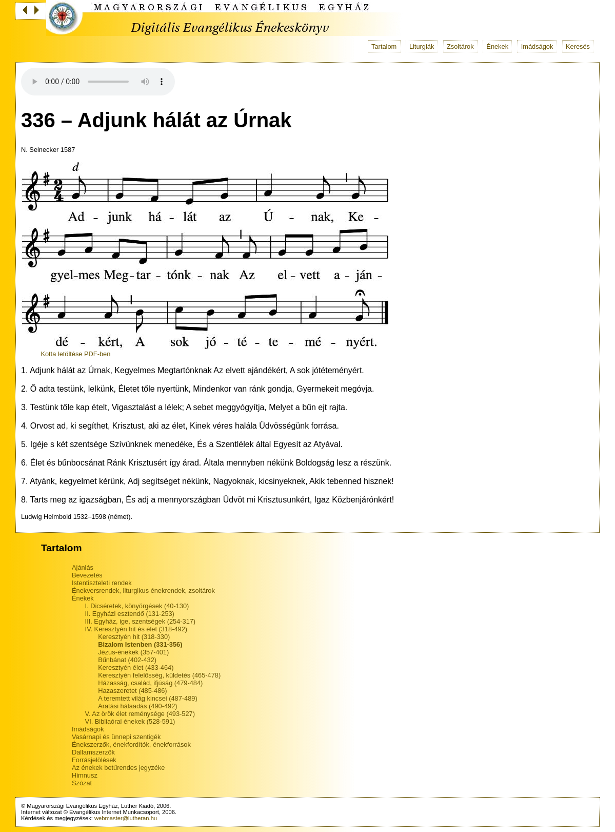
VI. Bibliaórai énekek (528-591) (130, 721)
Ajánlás (82, 567)
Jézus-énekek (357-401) (133, 652)
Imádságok (537, 46)
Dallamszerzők (93, 752)
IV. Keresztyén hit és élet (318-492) (136, 629)
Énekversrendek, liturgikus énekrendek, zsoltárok (143, 590)
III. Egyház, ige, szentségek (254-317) (140, 621)
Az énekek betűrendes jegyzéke (118, 767)
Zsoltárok (460, 46)
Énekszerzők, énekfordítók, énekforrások (131, 744)
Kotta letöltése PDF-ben (75, 354)
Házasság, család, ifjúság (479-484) (150, 683)
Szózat (82, 783)
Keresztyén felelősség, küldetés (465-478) (159, 675)
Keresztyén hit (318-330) (134, 637)
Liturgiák (421, 46)
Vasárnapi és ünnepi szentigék (116, 737)
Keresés (578, 46)
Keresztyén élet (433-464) (135, 667)
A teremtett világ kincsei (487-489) (147, 698)
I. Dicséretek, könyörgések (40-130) (137, 606)
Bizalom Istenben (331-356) (140, 644)
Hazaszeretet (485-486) (132, 690)
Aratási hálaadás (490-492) (137, 706)
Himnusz (84, 775)
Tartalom (383, 46)
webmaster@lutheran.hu (125, 818)
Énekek (497, 46)
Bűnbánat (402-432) (127, 660)
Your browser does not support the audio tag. (98, 81)
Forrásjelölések (94, 760)
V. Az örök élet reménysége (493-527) (140, 714)
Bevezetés (87, 575)
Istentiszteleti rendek (102, 583)
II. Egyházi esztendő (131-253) (129, 613)
